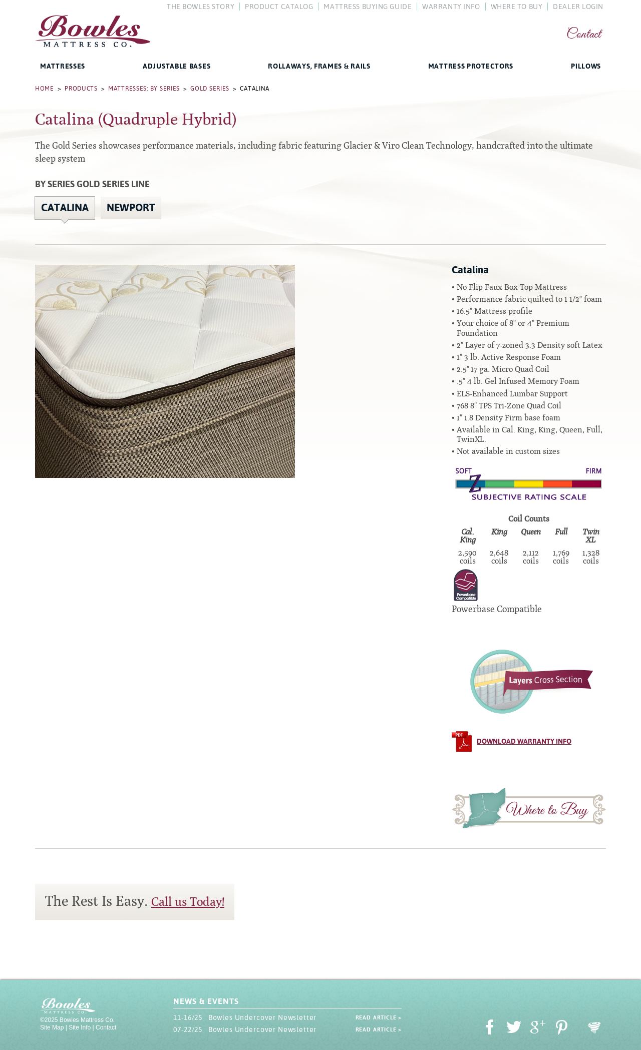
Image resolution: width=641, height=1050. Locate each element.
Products (81, 88)
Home (44, 88)
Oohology (594, 1027)
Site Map (52, 1027)
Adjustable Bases (176, 66)
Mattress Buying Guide (368, 7)
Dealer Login (578, 7)
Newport (131, 208)
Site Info (80, 1027)
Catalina (65, 208)
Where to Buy (529, 807)
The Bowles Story (200, 7)
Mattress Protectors (470, 66)
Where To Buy (517, 7)
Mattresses (62, 66)
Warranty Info (451, 7)
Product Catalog (279, 7)
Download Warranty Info (524, 741)
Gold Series (209, 88)
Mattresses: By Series (144, 88)
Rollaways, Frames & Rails (319, 66)
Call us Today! (187, 902)
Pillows (586, 66)
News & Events (205, 1001)
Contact (583, 35)
